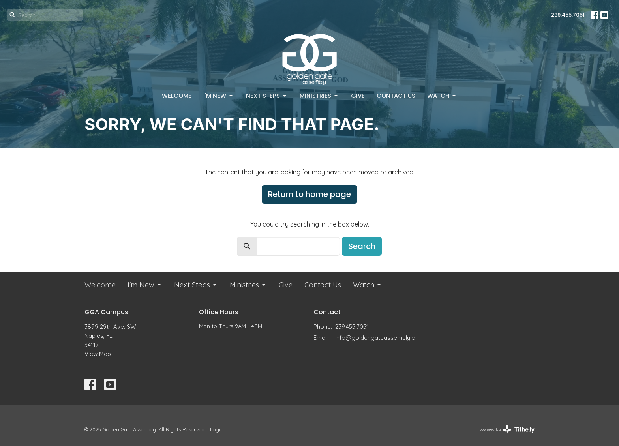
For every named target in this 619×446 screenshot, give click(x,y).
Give (358, 96)
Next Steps (267, 96)
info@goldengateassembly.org (377, 337)
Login (216, 429)
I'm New (218, 96)
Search (361, 246)
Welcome (176, 96)
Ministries (319, 96)
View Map (97, 354)
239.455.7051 (568, 15)
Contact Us (396, 96)
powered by (507, 429)
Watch (442, 96)
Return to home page (309, 194)
